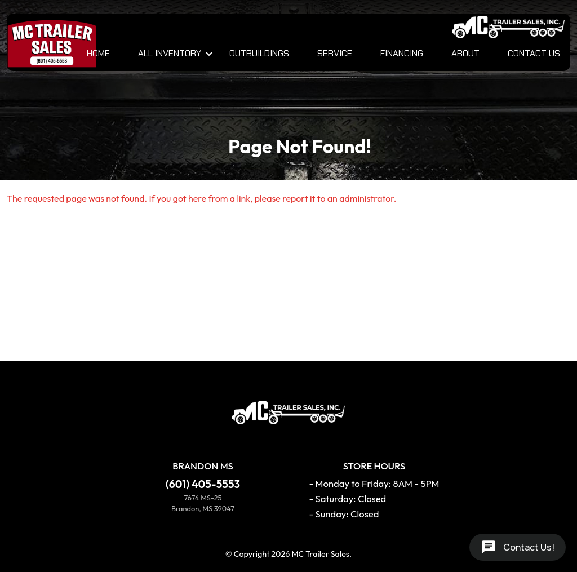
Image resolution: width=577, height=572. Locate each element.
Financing (401, 53)
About (465, 53)
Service (334, 53)
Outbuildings (259, 53)
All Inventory (169, 53)
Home (98, 53)
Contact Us (534, 53)
